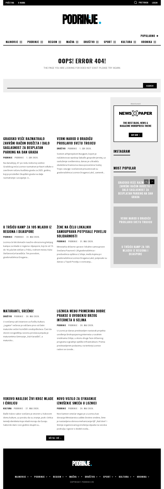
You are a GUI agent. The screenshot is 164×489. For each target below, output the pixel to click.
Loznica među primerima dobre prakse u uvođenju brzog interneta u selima (80, 313)
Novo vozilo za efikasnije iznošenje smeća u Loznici (76, 398)
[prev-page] (146, 184)
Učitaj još (55, 434)
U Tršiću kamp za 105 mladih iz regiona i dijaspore (26, 229)
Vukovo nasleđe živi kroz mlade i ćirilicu (27, 398)
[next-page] (152, 184)
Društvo (61, 150)
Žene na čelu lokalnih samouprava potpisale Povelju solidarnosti (79, 231)
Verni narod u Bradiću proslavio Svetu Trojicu (81, 143)
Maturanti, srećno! (17, 309)
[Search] (148, 87)
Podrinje (7, 158)
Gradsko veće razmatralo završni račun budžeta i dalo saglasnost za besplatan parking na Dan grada (28, 147)
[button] (141, 2)
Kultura (7, 405)
